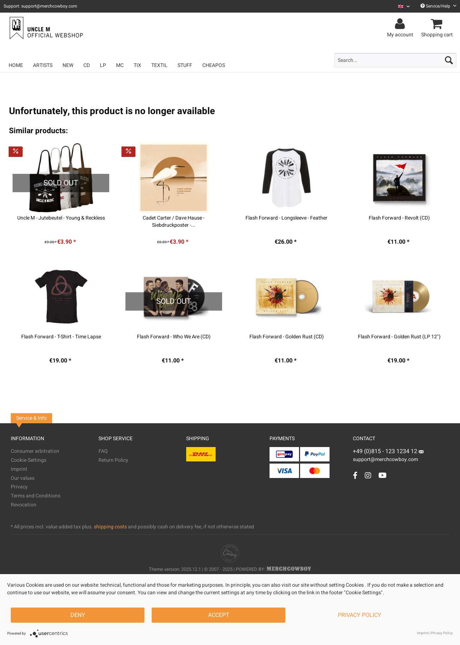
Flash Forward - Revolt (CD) (399, 218)
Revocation (23, 505)
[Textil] (159, 65)
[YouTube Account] (382, 475)
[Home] (16, 65)
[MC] (120, 65)
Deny (77, 615)
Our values (22, 478)
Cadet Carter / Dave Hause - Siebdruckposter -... (173, 222)
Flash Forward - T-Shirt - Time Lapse (61, 336)
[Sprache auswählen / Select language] (404, 6)
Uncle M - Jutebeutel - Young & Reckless (61, 218)
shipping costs (110, 527)
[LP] (103, 65)
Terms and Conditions (35, 496)
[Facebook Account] (355, 475)
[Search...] (395, 60)
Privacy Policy (359, 615)
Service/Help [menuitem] (438, 6)
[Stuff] (184, 65)
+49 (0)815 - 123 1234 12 (386, 451)
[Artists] (43, 65)
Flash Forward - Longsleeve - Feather (286, 218)
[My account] (401, 24)
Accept (218, 615)
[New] (68, 65)
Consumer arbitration (35, 451)
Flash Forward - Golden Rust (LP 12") (399, 336)
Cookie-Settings (28, 460)
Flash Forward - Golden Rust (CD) (286, 336)
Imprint (19, 469)
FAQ (103, 451)
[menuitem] (401, 6)
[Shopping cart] (438, 24)
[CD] (86, 65)
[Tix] (137, 65)
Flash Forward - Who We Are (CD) (174, 336)
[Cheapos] (213, 65)
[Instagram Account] (368, 475)
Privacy (19, 487)
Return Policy (113, 460)
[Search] (448, 60)
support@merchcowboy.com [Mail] (388, 456)
